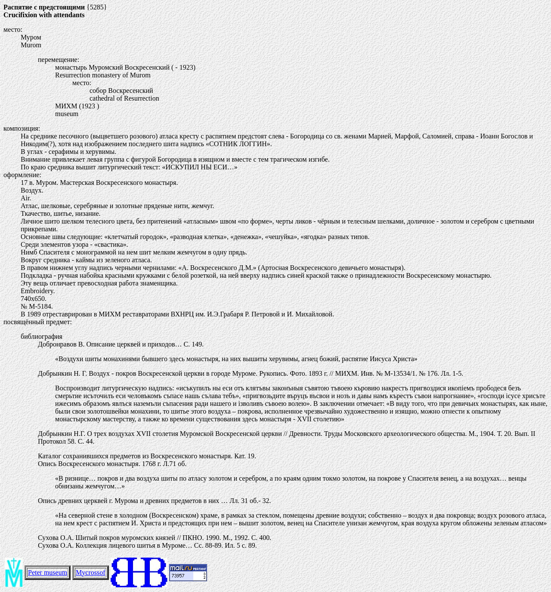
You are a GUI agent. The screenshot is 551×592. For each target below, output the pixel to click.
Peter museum (47, 572)
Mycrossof (90, 572)
